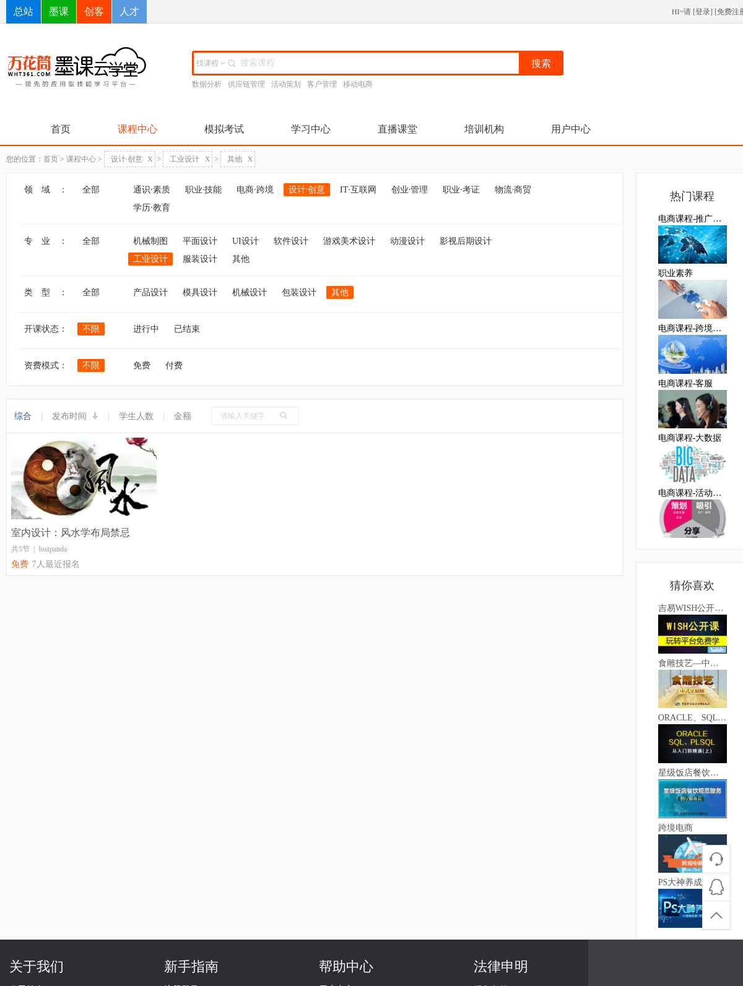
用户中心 (571, 129)
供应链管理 (246, 84)
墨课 (59, 11)
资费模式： (45, 365)
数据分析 (207, 84)
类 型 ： (45, 292)
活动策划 (286, 84)
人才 (129, 11)
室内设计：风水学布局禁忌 (70, 532)
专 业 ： (45, 241)
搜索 (541, 63)
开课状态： (45, 329)
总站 (23, 11)
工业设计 (190, 159)
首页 (61, 129)
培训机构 (484, 129)
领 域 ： (45, 189)
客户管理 (322, 84)
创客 (94, 11)
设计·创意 (132, 159)
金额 (182, 416)
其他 (240, 159)
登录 (702, 11)
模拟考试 (224, 129)
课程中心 (137, 129)
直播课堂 (397, 129)
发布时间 (75, 416)
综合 (23, 416)
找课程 (210, 63)
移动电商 (358, 84)
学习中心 (311, 129)
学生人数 (136, 416)
